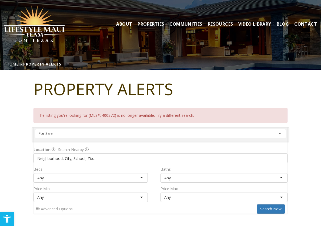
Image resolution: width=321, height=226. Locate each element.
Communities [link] (185, 24)
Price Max (169, 188)
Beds (38, 169)
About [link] (124, 24)
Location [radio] (44, 149)
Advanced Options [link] (54, 208)
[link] (7, 219)
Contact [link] (305, 24)
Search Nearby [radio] (73, 149)
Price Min (42, 188)
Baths (165, 169)
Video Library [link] (254, 24)
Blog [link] (283, 24)
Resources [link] (220, 24)
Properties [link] (151, 24)
